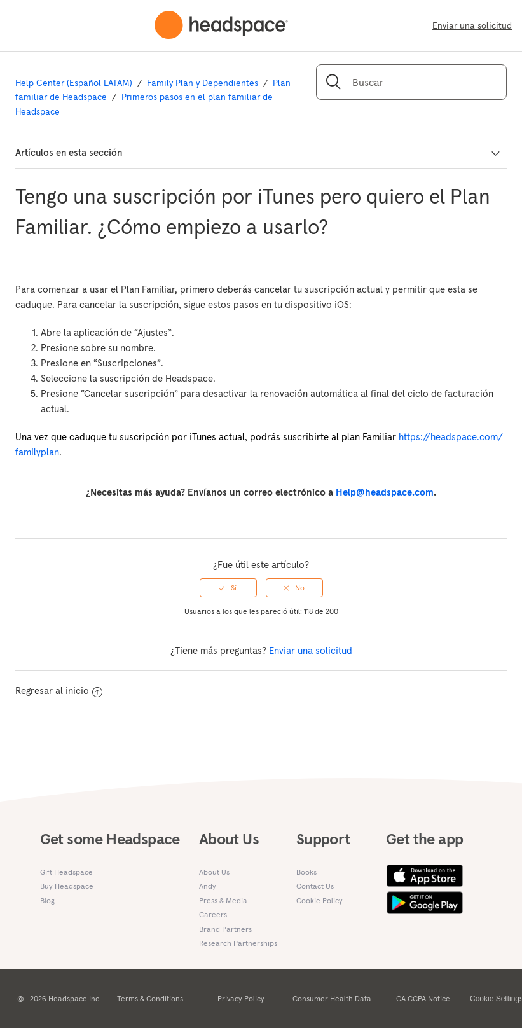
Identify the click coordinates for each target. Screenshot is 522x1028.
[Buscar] (411, 82)
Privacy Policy (240, 998)
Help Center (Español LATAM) (73, 82)
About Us (214, 872)
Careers (213, 914)
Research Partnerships (238, 943)
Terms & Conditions (150, 998)
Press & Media (223, 900)
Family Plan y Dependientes (202, 82)
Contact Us (315, 886)
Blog (47, 900)
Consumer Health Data (331, 998)
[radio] (228, 587)
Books (306, 872)
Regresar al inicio (58, 690)
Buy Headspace (66, 886)
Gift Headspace (66, 872)
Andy (207, 886)
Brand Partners (225, 929)
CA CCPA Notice (423, 998)
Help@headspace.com (385, 492)
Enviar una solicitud (472, 25)
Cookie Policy (319, 900)
